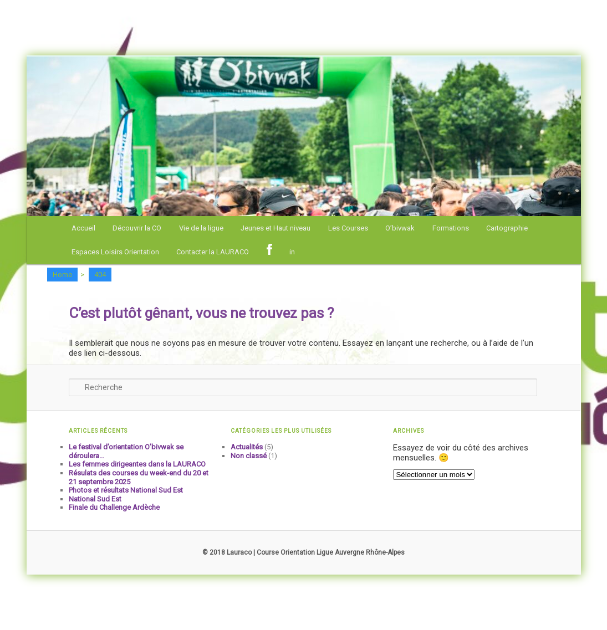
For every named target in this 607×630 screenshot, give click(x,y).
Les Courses (348, 228)
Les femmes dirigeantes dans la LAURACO (137, 464)
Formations (450, 228)
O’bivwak (400, 228)
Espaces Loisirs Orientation (115, 252)
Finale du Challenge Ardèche (114, 507)
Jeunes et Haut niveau (275, 228)
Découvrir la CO (137, 228)
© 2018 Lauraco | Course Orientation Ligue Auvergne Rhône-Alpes (303, 552)
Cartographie (507, 228)
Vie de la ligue (201, 228)
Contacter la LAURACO (212, 252)
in (292, 252)
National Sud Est (95, 499)
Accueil (83, 228)
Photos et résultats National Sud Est (126, 490)
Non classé (249, 456)
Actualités (247, 447)
